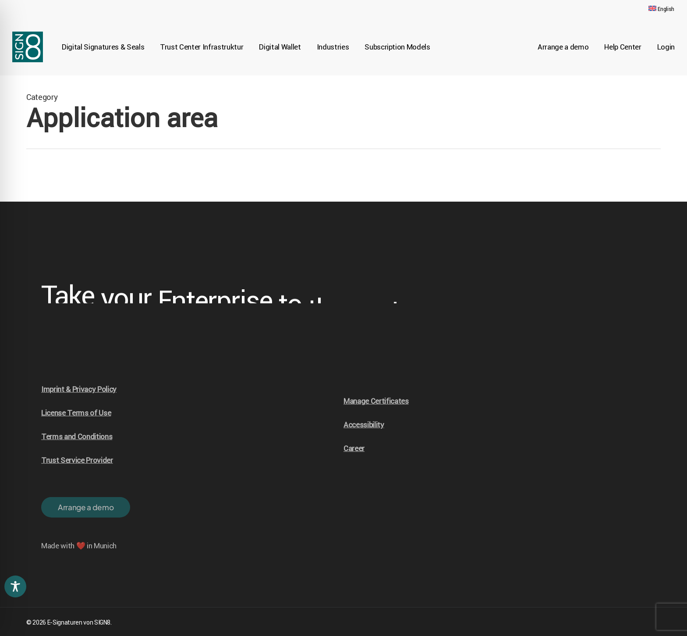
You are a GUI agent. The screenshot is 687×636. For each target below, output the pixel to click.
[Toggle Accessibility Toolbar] (15, 586)
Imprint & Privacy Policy (79, 402)
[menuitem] (661, 9)
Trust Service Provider (77, 473)
